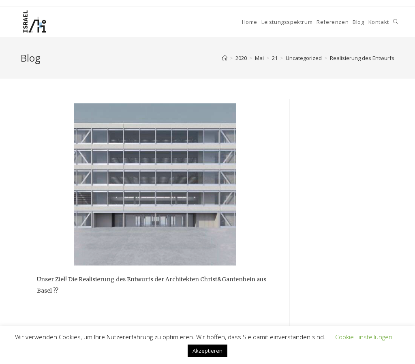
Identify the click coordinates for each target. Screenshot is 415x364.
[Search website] (395, 22)
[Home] (224, 58)
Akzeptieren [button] (207, 350)
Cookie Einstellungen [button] (363, 337)
